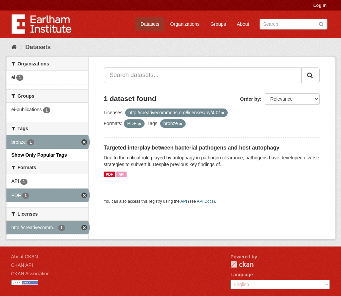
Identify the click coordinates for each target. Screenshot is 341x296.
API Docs (205, 201)
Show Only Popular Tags (39, 155)
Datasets (149, 24)
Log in (320, 5)
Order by (250, 99)
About (243, 24)
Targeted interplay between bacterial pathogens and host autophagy (192, 148)
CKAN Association (30, 273)
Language (241, 274)
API (121, 174)
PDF (109, 174)
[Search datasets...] (203, 75)
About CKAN (24, 256)
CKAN (241, 264)
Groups (218, 24)
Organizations (185, 24)
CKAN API (22, 265)
